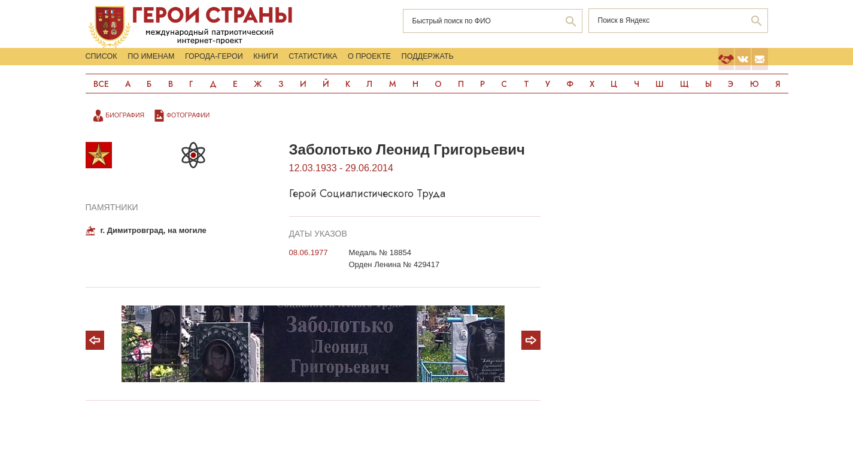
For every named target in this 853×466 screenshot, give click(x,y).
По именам (185, 62)
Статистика (441, 62)
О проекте (529, 62)
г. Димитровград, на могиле (154, 247)
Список (106, 62)
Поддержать (620, 62)
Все (101, 100)
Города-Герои (281, 62)
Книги (365, 62)
